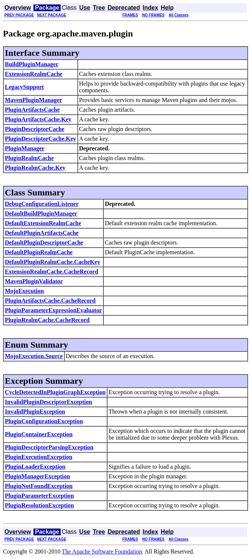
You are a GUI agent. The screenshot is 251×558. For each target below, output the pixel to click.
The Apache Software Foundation (102, 551)
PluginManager (25, 148)
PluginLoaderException (35, 466)
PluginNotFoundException (39, 486)
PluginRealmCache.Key (35, 168)
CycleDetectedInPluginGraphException (55, 392)
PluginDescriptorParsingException (49, 447)
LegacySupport (24, 87)
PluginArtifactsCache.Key (38, 119)
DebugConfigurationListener (41, 204)
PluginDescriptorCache (34, 129)
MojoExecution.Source (34, 356)
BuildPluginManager (31, 64)
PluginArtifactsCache (32, 109)
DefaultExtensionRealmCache (43, 223)
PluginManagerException (37, 476)
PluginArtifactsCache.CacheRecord (50, 300)
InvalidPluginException (35, 411)
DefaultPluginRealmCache (39, 252)
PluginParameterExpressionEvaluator (53, 310)
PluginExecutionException (38, 457)
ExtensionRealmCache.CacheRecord (51, 271)
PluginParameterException (39, 495)
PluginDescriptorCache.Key (40, 138)
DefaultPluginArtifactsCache (41, 233)
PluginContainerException (39, 434)
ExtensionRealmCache (33, 74)
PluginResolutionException (39, 505)
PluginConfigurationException (44, 421)
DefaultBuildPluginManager (41, 213)
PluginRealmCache (29, 158)
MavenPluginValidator (34, 281)
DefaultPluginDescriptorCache (44, 242)
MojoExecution (24, 291)
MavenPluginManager (33, 100)
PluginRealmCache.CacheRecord (47, 320)
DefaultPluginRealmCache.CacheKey (52, 262)
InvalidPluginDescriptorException (48, 402)
